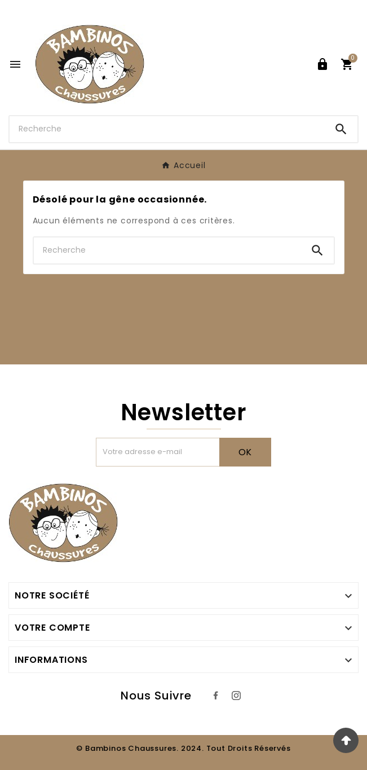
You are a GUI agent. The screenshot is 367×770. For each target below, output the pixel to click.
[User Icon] (322, 64)
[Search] (341, 129)
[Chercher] (167, 129)
